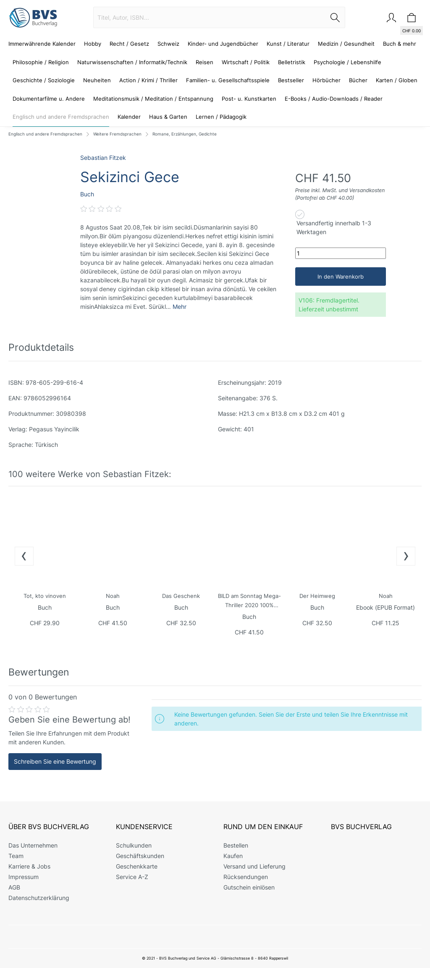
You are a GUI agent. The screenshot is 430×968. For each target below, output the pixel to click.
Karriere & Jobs (29, 866)
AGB (14, 887)
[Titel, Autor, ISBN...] (209, 17)
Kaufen (233, 855)
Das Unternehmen (33, 845)
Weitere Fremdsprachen (117, 133)
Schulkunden (134, 845)
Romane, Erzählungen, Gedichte (184, 133)
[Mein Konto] (391, 17)
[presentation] (24, 556)
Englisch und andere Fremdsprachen (45, 133)
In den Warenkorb (340, 276)
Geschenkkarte (136, 866)
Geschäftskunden (140, 855)
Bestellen (235, 845)
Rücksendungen (245, 876)
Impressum (23, 876)
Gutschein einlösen (249, 887)
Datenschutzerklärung (38, 897)
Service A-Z (132, 876)
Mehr (179, 306)
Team (16, 855)
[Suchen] (335, 17)
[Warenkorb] (411, 17)
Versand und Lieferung (254, 866)
